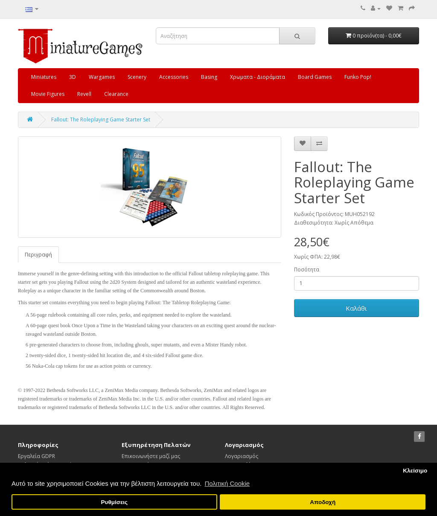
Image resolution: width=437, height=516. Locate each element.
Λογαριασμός (241, 456)
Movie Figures (47, 94)
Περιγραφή (38, 254)
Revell (84, 94)
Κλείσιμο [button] (415, 470)
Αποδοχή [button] (322, 502)
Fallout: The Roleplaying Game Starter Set (100, 119)
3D (72, 77)
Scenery (137, 77)
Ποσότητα (306, 269)
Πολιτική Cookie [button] (227, 483)
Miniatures (43, 77)
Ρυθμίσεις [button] (114, 502)
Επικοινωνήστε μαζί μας (151, 456)
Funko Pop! (357, 77)
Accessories (173, 77)
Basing (209, 77)
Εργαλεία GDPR (36, 456)
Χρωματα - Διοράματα (257, 77)
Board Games (315, 77)
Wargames (102, 77)
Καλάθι (356, 308)
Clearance (116, 94)
